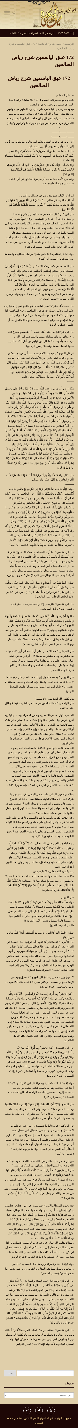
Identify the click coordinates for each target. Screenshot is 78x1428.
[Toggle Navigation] (7, 13)
